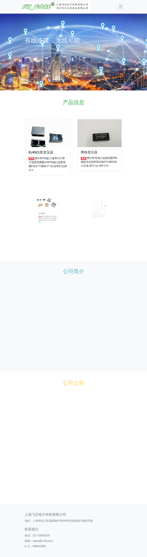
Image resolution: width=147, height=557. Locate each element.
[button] (69, 86)
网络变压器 (90, 151)
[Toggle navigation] (120, 6)
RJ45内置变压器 (41, 152)
